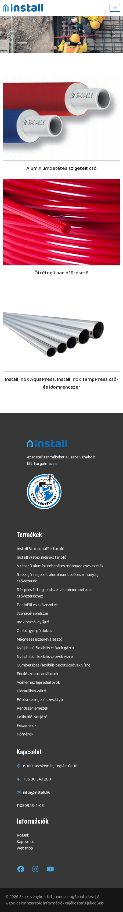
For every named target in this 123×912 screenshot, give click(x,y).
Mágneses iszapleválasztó (40, 639)
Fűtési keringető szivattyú (40, 700)
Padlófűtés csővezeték (37, 605)
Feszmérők (27, 726)
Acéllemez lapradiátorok (38, 682)
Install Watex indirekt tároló (41, 557)
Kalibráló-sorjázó (32, 717)
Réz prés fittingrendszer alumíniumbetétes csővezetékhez (54, 593)
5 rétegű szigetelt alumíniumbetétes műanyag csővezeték (58, 578)
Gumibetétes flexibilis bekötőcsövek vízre (53, 665)
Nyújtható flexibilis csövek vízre (45, 657)
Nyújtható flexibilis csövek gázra (45, 648)
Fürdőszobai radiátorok (37, 674)
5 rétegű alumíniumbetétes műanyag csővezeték (60, 566)
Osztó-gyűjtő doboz (35, 631)
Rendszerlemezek (32, 708)
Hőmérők (25, 734)
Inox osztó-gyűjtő (33, 622)
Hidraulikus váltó (31, 691)
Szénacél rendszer (33, 613)
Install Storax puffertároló (40, 549)
